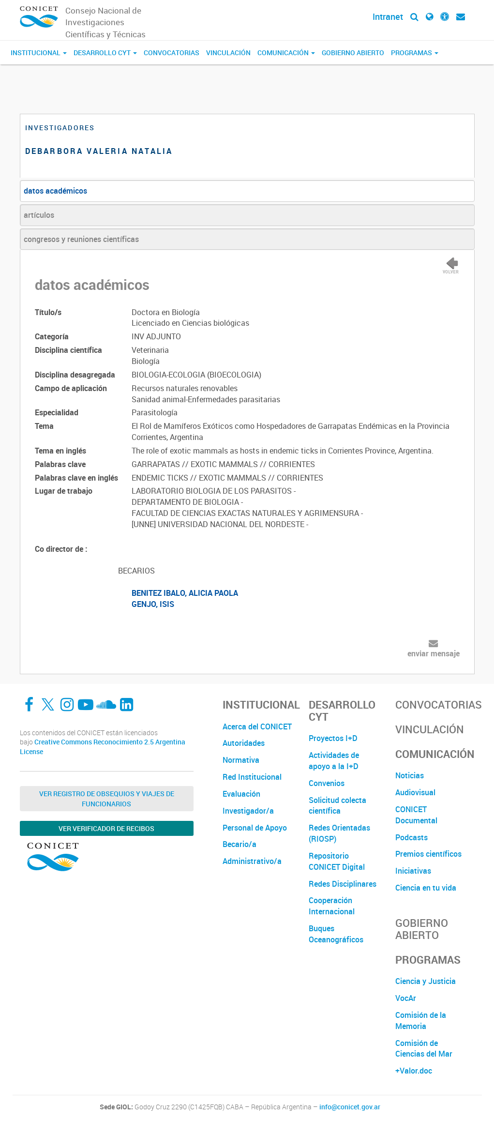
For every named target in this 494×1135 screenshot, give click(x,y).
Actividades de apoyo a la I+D (334, 761)
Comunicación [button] (286, 52)
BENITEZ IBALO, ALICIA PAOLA (185, 593)
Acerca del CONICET (257, 726)
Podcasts (411, 837)
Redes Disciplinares (342, 883)
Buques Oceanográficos (336, 934)
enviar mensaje (433, 653)
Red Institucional (252, 777)
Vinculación (228, 52)
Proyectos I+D (333, 738)
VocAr (405, 998)
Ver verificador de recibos (106, 828)
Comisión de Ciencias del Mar (423, 1048)
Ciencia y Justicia (425, 981)
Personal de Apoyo (255, 827)
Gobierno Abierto (353, 52)
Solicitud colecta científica (337, 806)
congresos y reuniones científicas (81, 239)
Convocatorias (171, 52)
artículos (39, 215)
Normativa (241, 760)
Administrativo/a (252, 861)
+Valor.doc (413, 1070)
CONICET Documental (416, 815)
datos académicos (55, 190)
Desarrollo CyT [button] (105, 52)
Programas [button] (414, 52)
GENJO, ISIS (153, 604)
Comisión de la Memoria (420, 1020)
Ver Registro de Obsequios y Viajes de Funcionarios (106, 798)
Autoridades (244, 743)
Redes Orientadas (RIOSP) (339, 833)
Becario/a (239, 844)
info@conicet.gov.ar (349, 1107)
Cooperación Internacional (332, 906)
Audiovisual (415, 792)
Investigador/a (248, 810)
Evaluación (241, 793)
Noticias (409, 775)
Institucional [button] (39, 52)
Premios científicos (428, 853)
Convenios (326, 783)
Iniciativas (413, 870)
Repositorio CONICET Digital (337, 861)
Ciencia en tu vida (425, 887)
